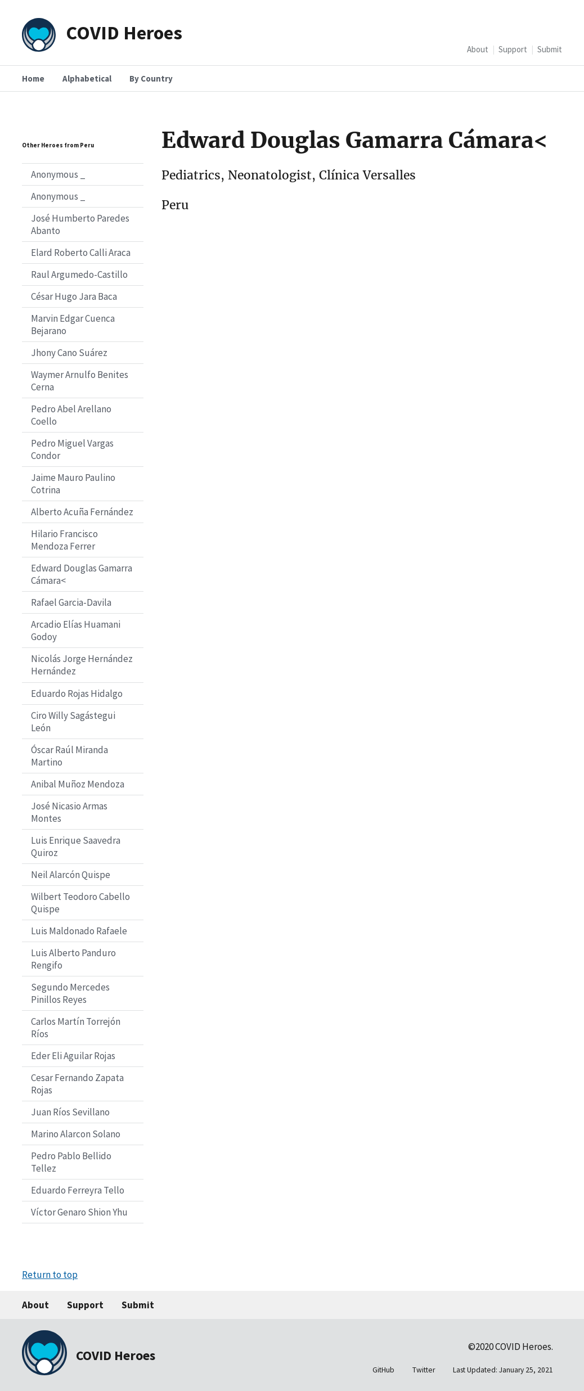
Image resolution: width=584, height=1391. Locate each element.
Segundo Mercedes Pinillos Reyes (70, 993)
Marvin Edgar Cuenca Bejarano (73, 324)
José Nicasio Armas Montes (69, 812)
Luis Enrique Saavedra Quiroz (75, 846)
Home (33, 78)
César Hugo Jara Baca (74, 296)
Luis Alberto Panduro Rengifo (73, 959)
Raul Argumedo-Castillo (79, 274)
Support (512, 49)
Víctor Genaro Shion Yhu (79, 1212)
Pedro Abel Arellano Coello (71, 415)
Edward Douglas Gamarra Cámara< (81, 574)
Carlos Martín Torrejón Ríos (75, 1027)
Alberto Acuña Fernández (82, 512)
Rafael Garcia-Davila (71, 602)
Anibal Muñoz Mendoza (77, 784)
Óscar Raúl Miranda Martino (69, 756)
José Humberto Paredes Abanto (80, 224)
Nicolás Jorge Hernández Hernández (82, 664)
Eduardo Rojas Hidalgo (77, 693)
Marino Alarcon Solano (75, 1134)
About (477, 49)
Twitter (423, 1370)
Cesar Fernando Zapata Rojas (77, 1084)
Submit (549, 49)
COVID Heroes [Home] (124, 32)
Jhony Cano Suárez (69, 352)
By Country (151, 78)
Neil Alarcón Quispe (70, 874)
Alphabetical (86, 78)
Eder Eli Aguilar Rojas (73, 1056)
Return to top (50, 1274)
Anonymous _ (58, 174)
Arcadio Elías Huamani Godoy (75, 630)
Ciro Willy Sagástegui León (73, 721)
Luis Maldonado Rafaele (79, 931)
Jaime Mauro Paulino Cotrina (73, 483)
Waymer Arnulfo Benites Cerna (79, 380)
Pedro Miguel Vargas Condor (72, 449)
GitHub (383, 1370)
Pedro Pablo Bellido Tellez (71, 1162)
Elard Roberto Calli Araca (81, 252)
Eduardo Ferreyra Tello (77, 1190)
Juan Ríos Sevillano (70, 1112)
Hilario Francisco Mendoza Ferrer (64, 540)
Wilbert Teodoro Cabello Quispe (80, 902)
